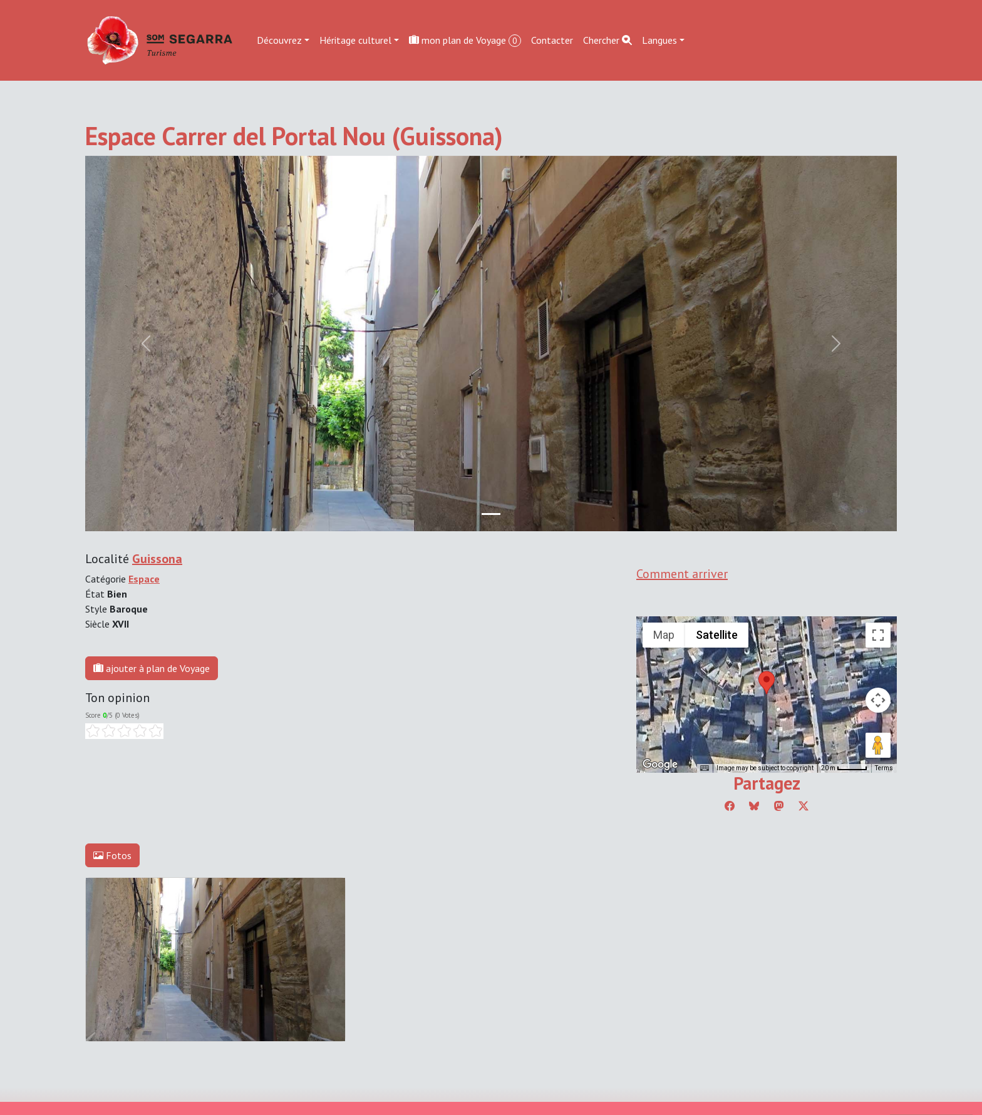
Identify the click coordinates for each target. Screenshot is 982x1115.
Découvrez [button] (279, 40)
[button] (766, 683)
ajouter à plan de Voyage (151, 668)
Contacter (552, 40)
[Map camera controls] (878, 700)
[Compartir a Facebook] (730, 806)
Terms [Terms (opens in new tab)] (884, 768)
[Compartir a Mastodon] (779, 806)
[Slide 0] (491, 514)
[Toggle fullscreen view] (878, 635)
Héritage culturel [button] (355, 40)
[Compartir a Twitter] (804, 806)
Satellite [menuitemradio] (717, 634)
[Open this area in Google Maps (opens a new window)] (660, 764)
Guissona (157, 559)
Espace (144, 579)
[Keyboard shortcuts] (704, 768)
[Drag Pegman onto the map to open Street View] (878, 745)
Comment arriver (682, 574)
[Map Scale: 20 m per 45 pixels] (844, 768)
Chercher (607, 40)
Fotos (112, 855)
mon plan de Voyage (465, 40)
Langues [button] (659, 40)
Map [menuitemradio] (663, 634)
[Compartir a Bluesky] (754, 806)
